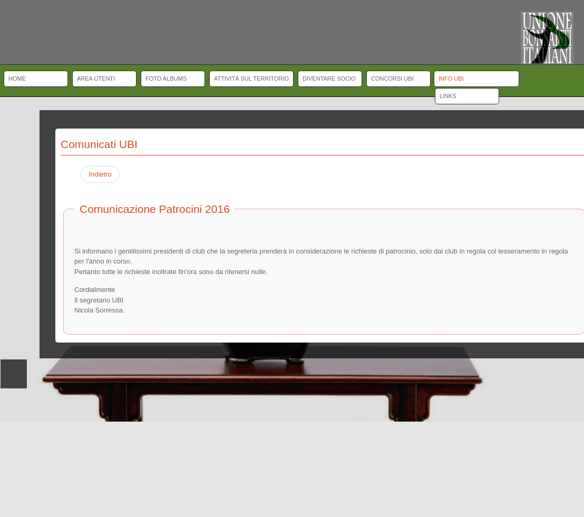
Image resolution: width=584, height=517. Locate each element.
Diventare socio (329, 78)
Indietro (100, 174)
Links (448, 96)
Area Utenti (96, 78)
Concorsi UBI (392, 78)
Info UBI (451, 78)
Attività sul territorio (251, 78)
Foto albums (166, 78)
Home (17, 78)
